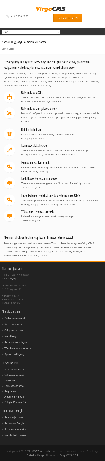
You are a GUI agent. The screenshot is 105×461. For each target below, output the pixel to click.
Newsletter (10, 380)
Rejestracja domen (14, 417)
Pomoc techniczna (14, 386)
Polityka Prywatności (15, 402)
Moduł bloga (10, 336)
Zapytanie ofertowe (67, 18)
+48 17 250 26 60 (19, 16)
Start (4, 49)
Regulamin (10, 391)
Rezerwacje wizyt (13, 324)
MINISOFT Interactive (39, 451)
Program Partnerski (14, 369)
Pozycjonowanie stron (15, 429)
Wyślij (13, 278)
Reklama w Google (14, 423)
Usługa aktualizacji (14, 375)
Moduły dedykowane (15, 435)
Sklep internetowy (13, 330)
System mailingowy (14, 354)
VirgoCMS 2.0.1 (69, 455)
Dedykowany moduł (14, 318)
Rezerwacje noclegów (15, 342)
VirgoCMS (52, 9)
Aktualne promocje (14, 396)
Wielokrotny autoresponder (18, 348)
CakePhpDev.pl (35, 455)
